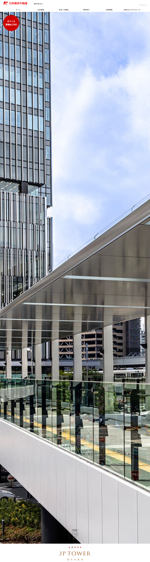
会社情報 (41, 9)
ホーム (18, 9)
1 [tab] (69, 547)
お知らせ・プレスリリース (132, 9)
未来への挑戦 (63, 9)
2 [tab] (72, 547)
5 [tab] (81, 547)
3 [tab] (75, 547)
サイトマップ (142, 5)
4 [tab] (78, 547)
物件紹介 (86, 9)
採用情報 (109, 9)
